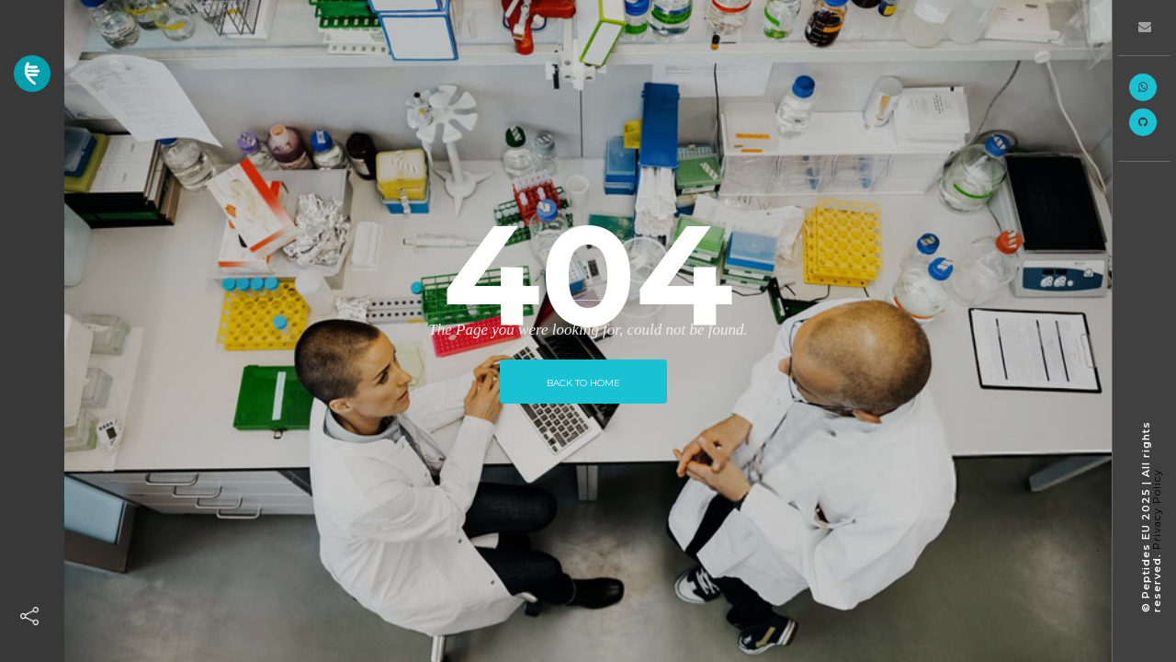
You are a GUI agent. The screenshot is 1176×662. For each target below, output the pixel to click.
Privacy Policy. (1156, 508)
